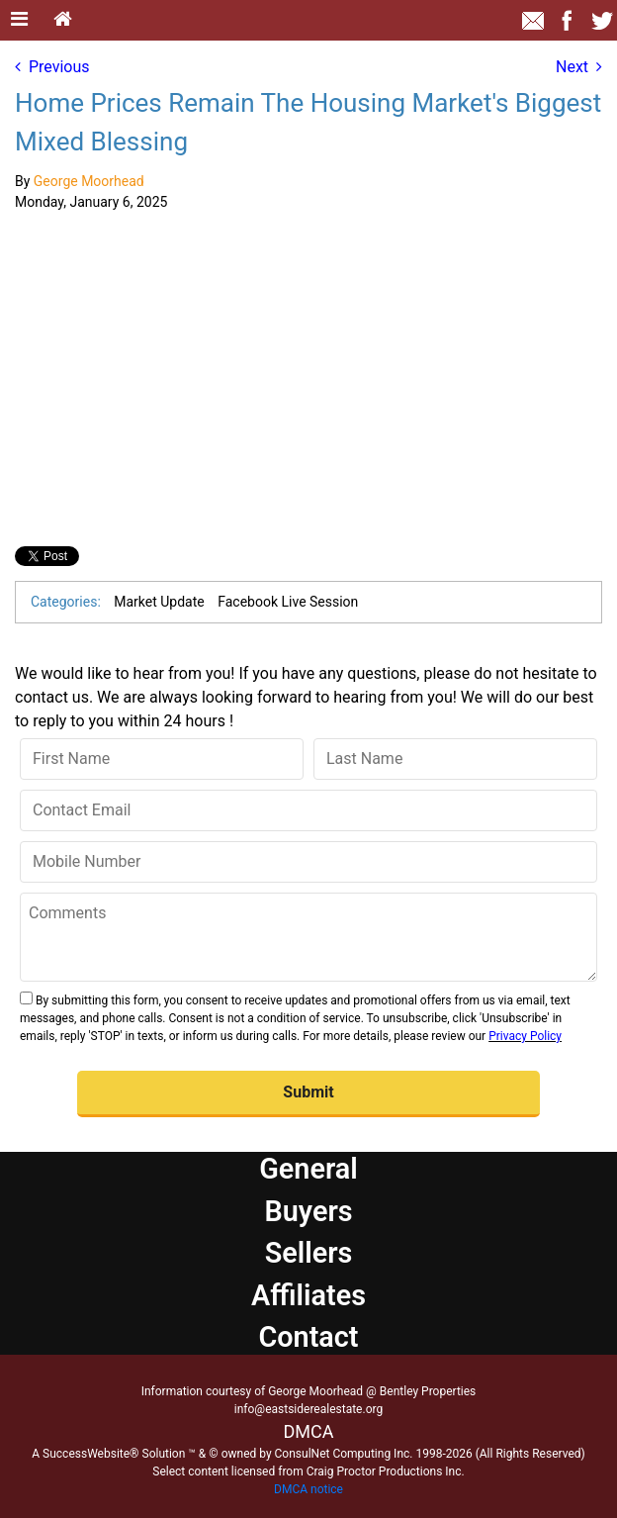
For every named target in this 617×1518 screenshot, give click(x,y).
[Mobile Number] (308, 862)
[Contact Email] (308, 810)
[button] (308, 1094)
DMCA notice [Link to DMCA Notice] (308, 1489)
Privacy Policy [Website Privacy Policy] (525, 1036)
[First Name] (162, 759)
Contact (308, 1337)
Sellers (309, 1253)
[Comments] (308, 937)
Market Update (159, 602)
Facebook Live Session (288, 602)
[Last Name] (455, 759)
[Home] (62, 20)
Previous (52, 66)
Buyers (308, 1211)
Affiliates (308, 1295)
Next (579, 66)
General (308, 1169)
